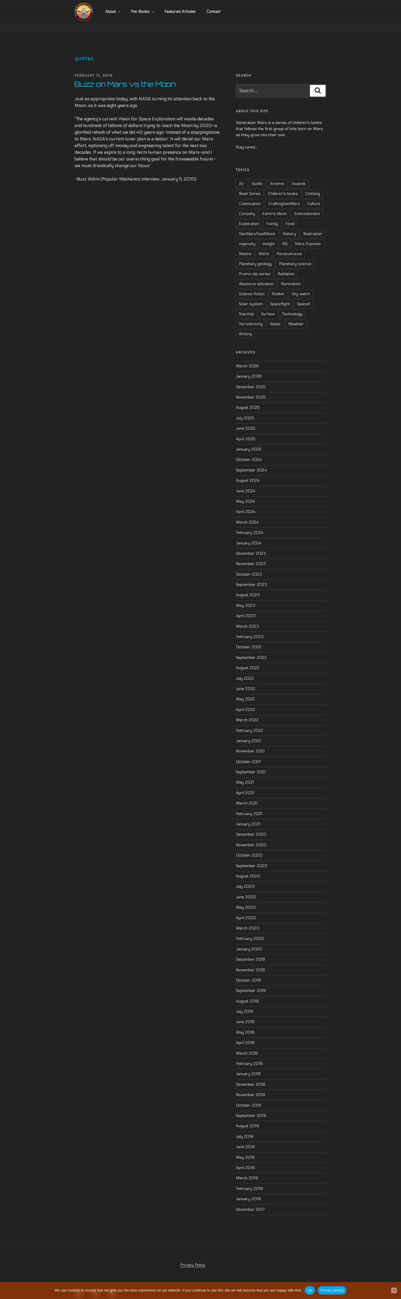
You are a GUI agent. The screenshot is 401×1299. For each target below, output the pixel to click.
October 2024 (249, 451)
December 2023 (251, 545)
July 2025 (245, 410)
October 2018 (248, 1097)
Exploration (249, 216)
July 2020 (245, 879)
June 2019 (245, 1014)
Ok (309, 1290)
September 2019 (251, 982)
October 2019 (248, 972)
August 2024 (248, 472)
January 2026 (248, 368)
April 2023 (245, 608)
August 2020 (248, 868)
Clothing (312, 186)
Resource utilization (256, 276)
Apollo (257, 176)
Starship (246, 306)
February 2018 (249, 1180)
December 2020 (251, 827)
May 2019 (245, 1024)
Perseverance (289, 246)
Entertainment (307, 206)
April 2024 (245, 504)
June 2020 (246, 889)
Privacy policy (332, 1290)
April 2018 (245, 1160)
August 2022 (247, 660)
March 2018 (247, 1170)
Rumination (291, 276)
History (289, 226)
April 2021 (245, 785)
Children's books (283, 186)
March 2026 (247, 358)
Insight (269, 236)
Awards (298, 176)
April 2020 (246, 910)
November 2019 (250, 962)
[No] (394, 1290)
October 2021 (248, 754)
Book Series (250, 186)
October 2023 (249, 566)
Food (289, 216)
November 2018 (250, 1087)
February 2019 (249, 1055)
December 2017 (250, 1201)
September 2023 (251, 576)
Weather (296, 316)
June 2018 (245, 1139)
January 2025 (248, 441)
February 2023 (249, 629)
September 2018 (251, 1107)
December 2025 (251, 379)
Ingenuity (247, 236)
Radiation (286, 266)
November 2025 (251, 389)
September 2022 (251, 649)
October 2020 (249, 847)
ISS (285, 236)
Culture (313, 196)
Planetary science (295, 256)
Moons (245, 246)
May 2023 (245, 597)
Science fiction (252, 286)
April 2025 (245, 431)
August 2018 (247, 1118)
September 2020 (251, 858)
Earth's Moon (274, 206)
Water (275, 316)
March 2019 (247, 1045)
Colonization (250, 196)
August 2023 (248, 587)
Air (241, 176)
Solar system (251, 296)
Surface (268, 306)
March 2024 (247, 514)
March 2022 (247, 712)
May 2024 (245, 493)
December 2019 (250, 951)
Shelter (278, 286)
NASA (264, 246)
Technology (292, 306)
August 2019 (247, 993)
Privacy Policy (192, 1257)
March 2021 (247, 795)
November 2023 (251, 556)
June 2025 (245, 420)
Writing (245, 326)
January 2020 (249, 941)
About (113, 11)
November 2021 (250, 743)
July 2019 (244, 1003)
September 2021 (251, 764)
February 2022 (249, 722)
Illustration (312, 226)
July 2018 (244, 1128)
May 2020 (246, 899)
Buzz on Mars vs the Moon (125, 76)
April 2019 (245, 1035)
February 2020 (250, 930)
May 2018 (245, 1149)
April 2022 (245, 701)
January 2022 (248, 733)
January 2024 (248, 535)
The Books (143, 11)
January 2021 (248, 816)
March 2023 (247, 618)
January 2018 (248, 1191)
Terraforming (251, 316)
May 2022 (245, 691)
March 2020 (247, 920)
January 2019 (248, 1066)
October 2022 (248, 639)
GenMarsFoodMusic (257, 226)
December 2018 (250, 1076)
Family (272, 216)
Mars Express (308, 236)
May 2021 (245, 774)
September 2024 (251, 462)
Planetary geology (255, 256)
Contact (213, 11)
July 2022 (245, 670)
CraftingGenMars (284, 196)
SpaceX (303, 296)
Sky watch (301, 286)
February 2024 (249, 524)
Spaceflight (280, 296)
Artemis (277, 176)
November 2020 (251, 837)
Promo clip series (254, 266)
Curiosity (247, 206)
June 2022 (245, 681)
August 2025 (248, 400)
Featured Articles (179, 11)
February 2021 (249, 806)
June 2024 (245, 483)
